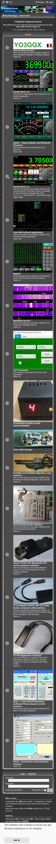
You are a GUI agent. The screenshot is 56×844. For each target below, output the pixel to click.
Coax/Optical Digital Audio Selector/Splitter (26, 424)
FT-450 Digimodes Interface (27, 655)
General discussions (23, 50)
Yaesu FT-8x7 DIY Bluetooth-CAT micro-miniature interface (30, 564)
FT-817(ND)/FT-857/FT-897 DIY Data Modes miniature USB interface (31, 606)
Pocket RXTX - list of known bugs (36, 195)
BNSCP (17, 274)
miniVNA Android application (28, 232)
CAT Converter (20, 370)
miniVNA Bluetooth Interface (28, 525)
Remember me (39, 790)
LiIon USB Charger (23, 449)
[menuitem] (9, 2)
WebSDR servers (22, 320)
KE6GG (25, 821)
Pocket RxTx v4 (21, 92)
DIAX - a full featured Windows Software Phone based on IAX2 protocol (29, 704)
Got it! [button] (17, 840)
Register (32, 774)
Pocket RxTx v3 (21, 187)
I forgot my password (13, 790)
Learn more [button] (11, 832)
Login (22, 774)
